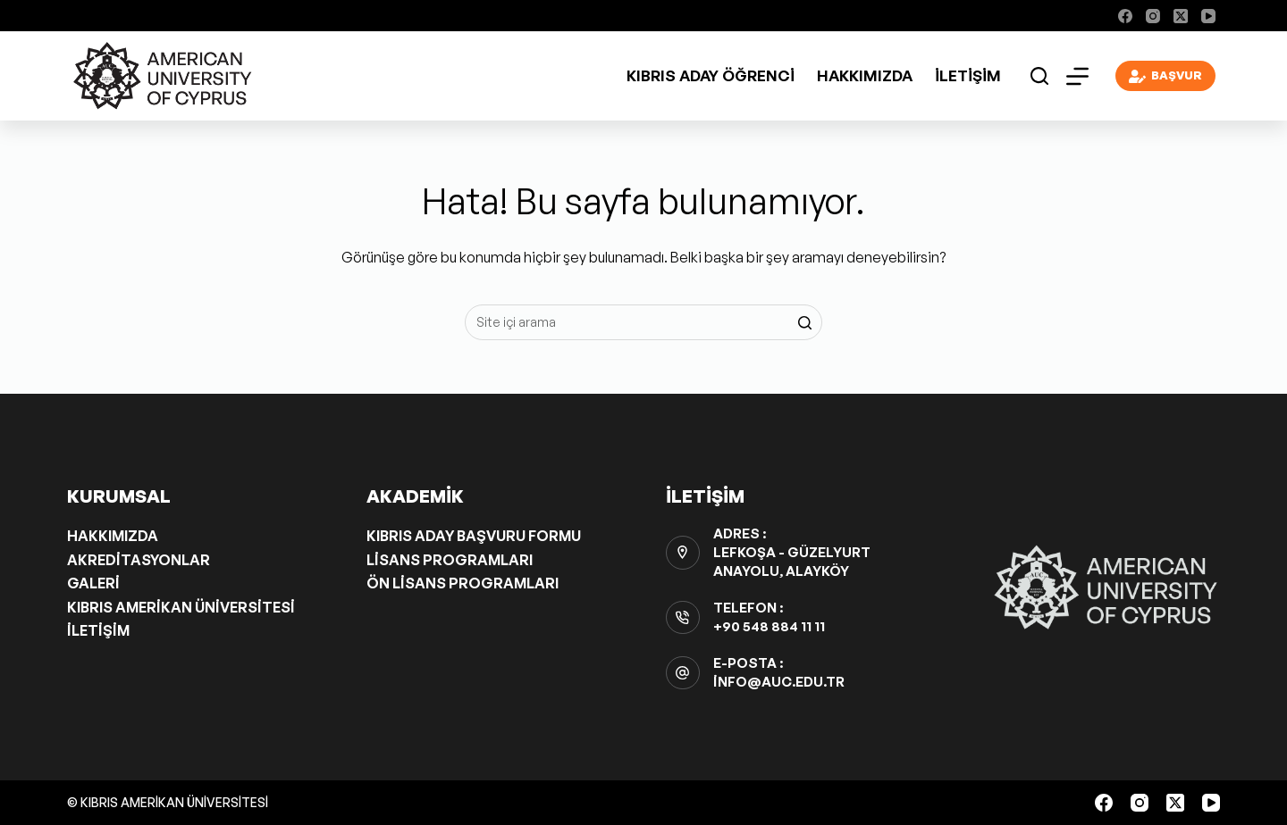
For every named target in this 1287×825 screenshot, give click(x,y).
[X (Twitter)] (1180, 16)
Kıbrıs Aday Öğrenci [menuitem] (711, 75)
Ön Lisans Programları (462, 583)
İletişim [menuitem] (968, 75)
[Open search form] (1039, 76)
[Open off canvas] (1077, 76)
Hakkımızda (112, 536)
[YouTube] (1208, 16)
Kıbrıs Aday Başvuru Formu (473, 536)
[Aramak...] (643, 322)
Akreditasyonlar (138, 560)
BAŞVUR (1166, 76)
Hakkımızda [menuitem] (865, 75)
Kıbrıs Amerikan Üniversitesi (181, 607)
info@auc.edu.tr (779, 681)
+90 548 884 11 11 (769, 626)
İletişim (98, 630)
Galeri (93, 583)
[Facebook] (1125, 16)
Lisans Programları (449, 560)
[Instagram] (1153, 16)
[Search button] (804, 322)
